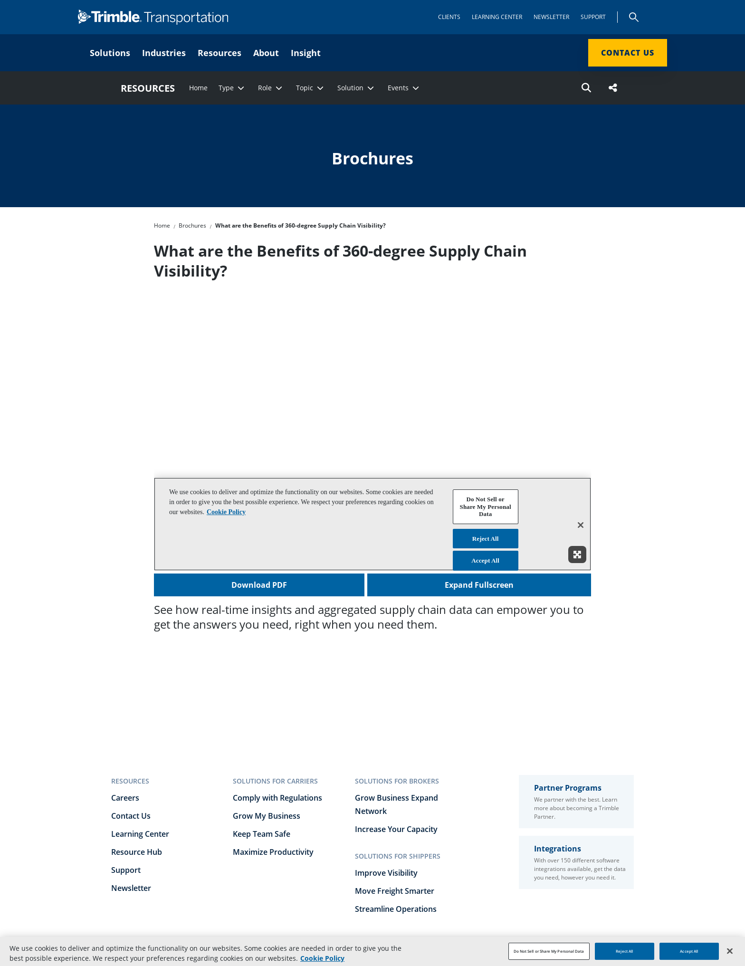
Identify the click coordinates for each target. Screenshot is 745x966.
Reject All (624, 951)
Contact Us (627, 53)
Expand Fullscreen (479, 585)
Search (634, 17)
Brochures (192, 225)
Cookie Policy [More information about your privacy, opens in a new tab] (322, 958)
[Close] (729, 950)
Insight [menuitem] (306, 52)
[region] (372, 951)
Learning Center (497, 17)
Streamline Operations (396, 909)
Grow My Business (266, 816)
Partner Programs (568, 788)
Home (162, 225)
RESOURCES (148, 88)
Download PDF (259, 585)
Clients (449, 17)
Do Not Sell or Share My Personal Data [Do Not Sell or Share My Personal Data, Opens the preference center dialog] (549, 951)
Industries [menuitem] (164, 52)
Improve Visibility (386, 873)
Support (593, 17)
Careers (125, 798)
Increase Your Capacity (396, 829)
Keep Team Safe (261, 834)
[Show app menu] (655, 17)
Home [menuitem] (198, 88)
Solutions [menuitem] (110, 52)
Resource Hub (136, 852)
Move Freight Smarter (394, 891)
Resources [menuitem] (219, 52)
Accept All (689, 951)
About (266, 52)
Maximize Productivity (273, 852)
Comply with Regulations (277, 798)
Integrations (557, 848)
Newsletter (551, 17)
